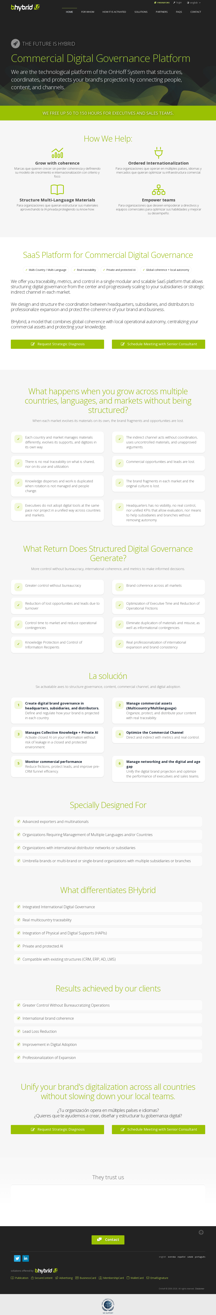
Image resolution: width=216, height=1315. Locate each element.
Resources (162, 2)
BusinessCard (85, 1278)
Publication (19, 1278)
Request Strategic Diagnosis (57, 344)
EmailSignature (157, 1278)
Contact (195, 11)
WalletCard (135, 1278)
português (200, 1256)
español (181, 1256)
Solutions (141, 11)
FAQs (179, 11)
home (69, 11)
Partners (162, 11)
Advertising (64, 1278)
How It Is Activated (114, 11)
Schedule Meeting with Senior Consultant (158, 344)
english (194, 2)
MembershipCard (111, 1278)
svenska (172, 1256)
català (190, 1256)
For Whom (87, 11)
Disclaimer (199, 1288)
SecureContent (42, 1278)
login (177, 2)
